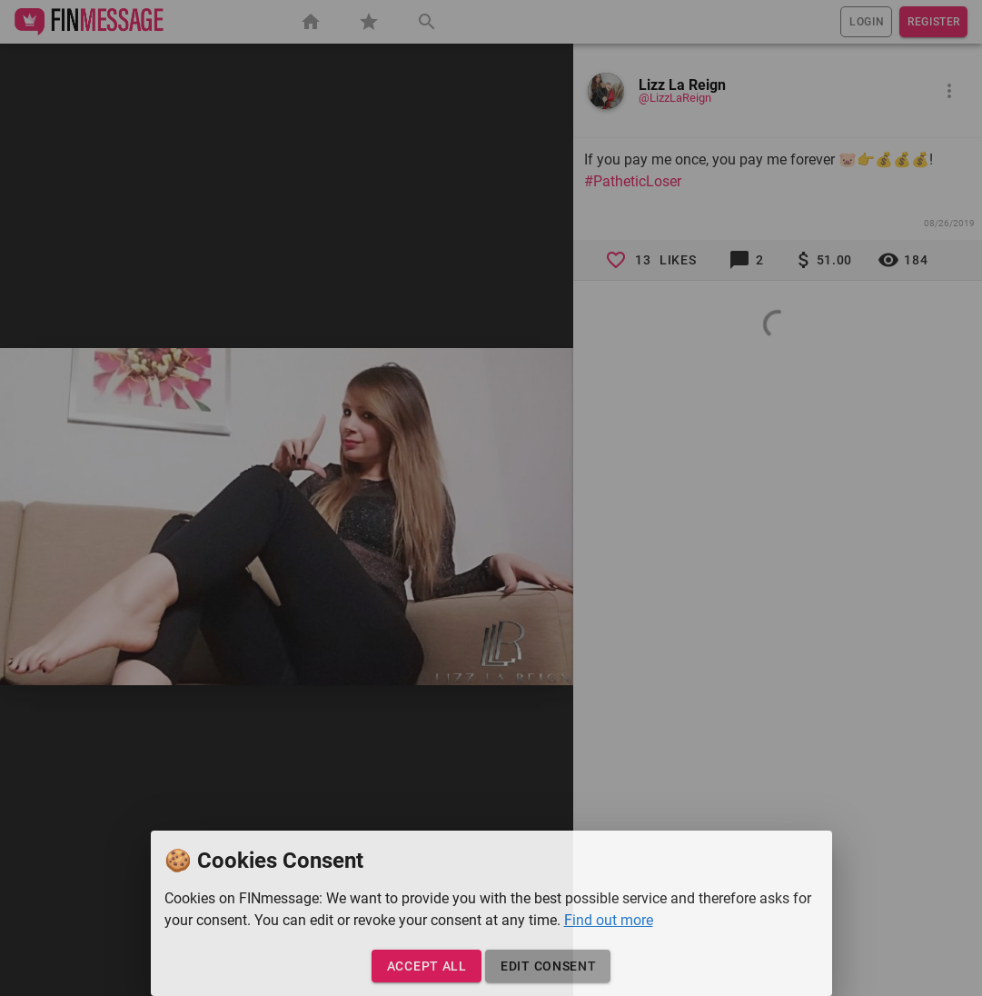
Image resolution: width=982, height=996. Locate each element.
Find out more (608, 920)
